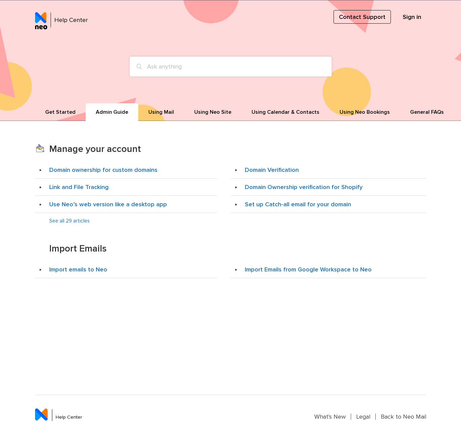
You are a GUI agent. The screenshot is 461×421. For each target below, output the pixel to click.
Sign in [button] (412, 17)
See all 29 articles (69, 221)
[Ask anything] (231, 66)
